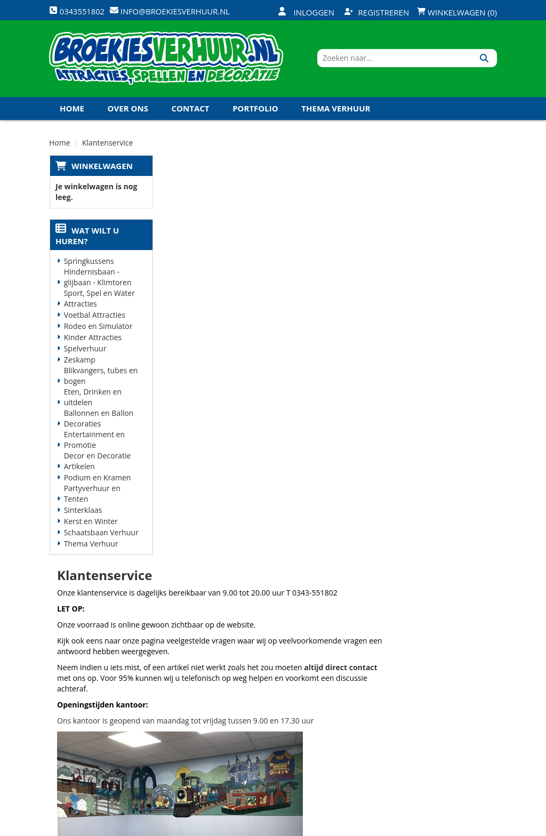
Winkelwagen (101, 169)
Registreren (377, 12)
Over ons (128, 111)
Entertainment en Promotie (93, 442)
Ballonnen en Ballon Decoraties (98, 421)
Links (178, 726)
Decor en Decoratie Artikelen (97, 464)
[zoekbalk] (405, 60)
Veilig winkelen (271, 689)
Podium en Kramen (97, 481)
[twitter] (429, 827)
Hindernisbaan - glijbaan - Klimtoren (97, 280)
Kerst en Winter (90, 524)
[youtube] (449, 827)
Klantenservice (346, 689)
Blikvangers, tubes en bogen (100, 378)
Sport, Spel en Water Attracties (98, 301)
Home (72, 111)
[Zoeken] (485, 60)
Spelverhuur (84, 352)
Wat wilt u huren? (86, 239)
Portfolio (255, 111)
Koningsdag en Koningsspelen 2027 (138, 134)
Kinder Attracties (92, 340)
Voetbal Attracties (94, 318)
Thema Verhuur (335, 111)
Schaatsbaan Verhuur (100, 535)
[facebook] (410, 827)
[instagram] (487, 827)
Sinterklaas (82, 513)
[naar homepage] (166, 60)
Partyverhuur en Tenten (91, 496)
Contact (191, 111)
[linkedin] (468, 827)
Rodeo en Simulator (97, 329)
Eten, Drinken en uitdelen (92, 400)
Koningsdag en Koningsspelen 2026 (271, 764)
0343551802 (93, 717)
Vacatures (187, 707)
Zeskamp (79, 363)
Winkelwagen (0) (457, 12)
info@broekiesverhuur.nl (103, 739)
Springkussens (88, 264)
